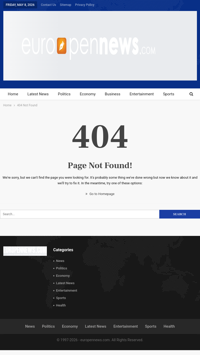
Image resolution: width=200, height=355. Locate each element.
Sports (168, 94)
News (60, 261)
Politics (64, 94)
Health (61, 305)
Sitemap (65, 5)
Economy (88, 94)
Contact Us (48, 5)
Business (112, 94)
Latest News (38, 94)
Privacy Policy (84, 5)
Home (13, 94)
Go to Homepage (100, 194)
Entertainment (142, 94)
